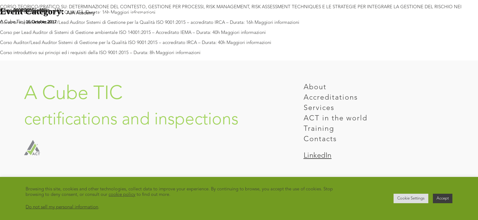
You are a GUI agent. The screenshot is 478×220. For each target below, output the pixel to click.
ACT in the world (335, 118)
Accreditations (331, 97)
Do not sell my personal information (62, 207)
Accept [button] (443, 198)
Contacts (320, 139)
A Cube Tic (11, 22)
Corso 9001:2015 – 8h (22, 11)
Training (319, 129)
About (315, 87)
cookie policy (122, 195)
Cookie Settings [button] (411, 198)
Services (319, 108)
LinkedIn (318, 156)
